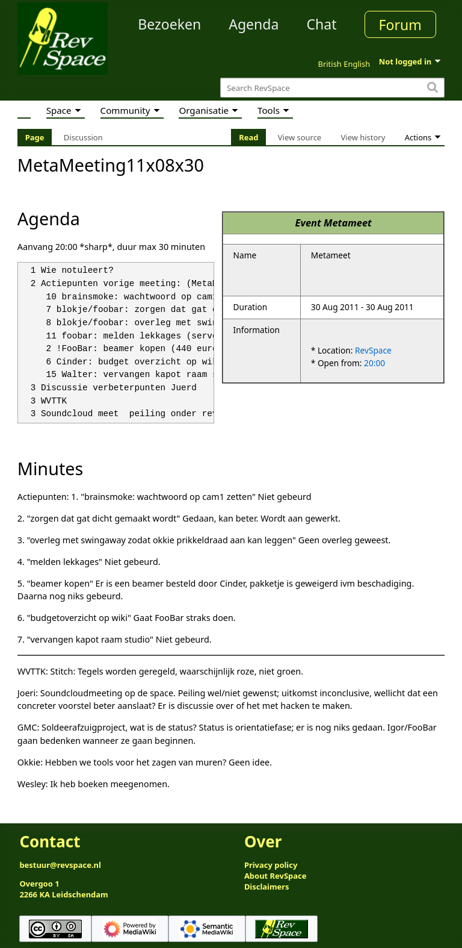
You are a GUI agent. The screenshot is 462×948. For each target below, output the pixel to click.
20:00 (374, 363)
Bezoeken (169, 24)
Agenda (254, 24)
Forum (400, 24)
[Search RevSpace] (332, 88)
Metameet (348, 222)
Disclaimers (266, 886)
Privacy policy (270, 864)
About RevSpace (275, 875)
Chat (321, 24)
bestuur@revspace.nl (60, 864)
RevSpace (373, 350)
